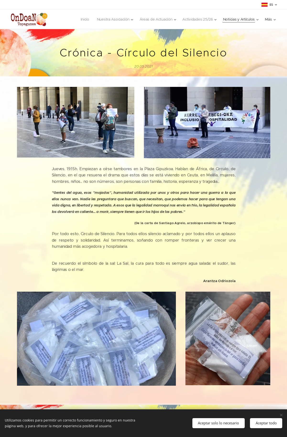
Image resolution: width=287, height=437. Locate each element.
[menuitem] (64, 19)
